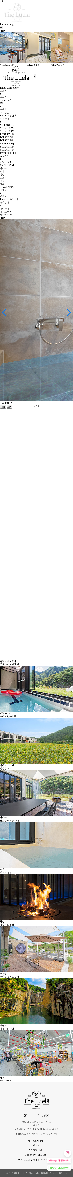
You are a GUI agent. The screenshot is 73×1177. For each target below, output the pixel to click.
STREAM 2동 (7, 146)
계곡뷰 (3, 180)
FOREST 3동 (6, 140)
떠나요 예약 (6, 211)
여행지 (3, 196)
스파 (2, 171)
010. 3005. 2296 (36, 1115)
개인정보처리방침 (36, 1140)
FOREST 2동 (6, 137)
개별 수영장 (6, 162)
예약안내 (4, 208)
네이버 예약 (6, 214)
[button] (68, 49)
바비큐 (3, 168)
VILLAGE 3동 (7, 131)
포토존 (3, 96)
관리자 (36, 1145)
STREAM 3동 (7, 149)
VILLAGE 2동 (7, 127)
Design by (36, 1155)
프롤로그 (4, 109)
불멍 (2, 174)
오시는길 (4, 112)
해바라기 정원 (7, 165)
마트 (2, 183)
